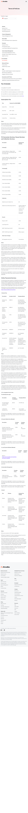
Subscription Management (5, 606)
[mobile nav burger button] (26, 1)
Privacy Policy (4, 64)
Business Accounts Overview (5, 572)
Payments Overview (4, 592)
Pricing (16, 580)
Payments (2, 618)
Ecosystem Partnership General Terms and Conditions (11, 78)
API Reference (17, 586)
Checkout (2, 594)
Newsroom (16, 608)
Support (16, 611)
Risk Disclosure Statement (6, 72)
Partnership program (18, 598)
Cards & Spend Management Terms (8, 52)
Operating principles (18, 592)
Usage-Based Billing (4, 608)
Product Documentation (18, 584)
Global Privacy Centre (5, 66)
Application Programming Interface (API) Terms (10, 80)
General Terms (4, 28)
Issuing (2, 623)
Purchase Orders (3, 588)
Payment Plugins (3, 595)
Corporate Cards (3, 583)
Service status (17, 614)
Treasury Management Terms (7, 36)
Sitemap (14, 628)
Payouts (2, 621)
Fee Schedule (4, 60)
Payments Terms (4, 45)
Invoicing (2, 605)
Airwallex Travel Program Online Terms (8, 54)
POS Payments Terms (5, 46)
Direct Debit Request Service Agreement (9, 40)
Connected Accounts (4, 615)
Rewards (16, 600)
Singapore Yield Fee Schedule (7, 74)
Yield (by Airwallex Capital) (5, 577)
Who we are (16, 590)
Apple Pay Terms (4, 55)
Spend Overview (3, 581)
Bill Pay (2, 586)
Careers (16, 597)
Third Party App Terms (5, 31)
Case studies (17, 606)
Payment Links (3, 597)
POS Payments (3, 599)
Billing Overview (3, 603)
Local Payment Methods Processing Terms (9, 48)
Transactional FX (3, 620)
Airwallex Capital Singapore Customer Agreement (10, 71)
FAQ (15, 609)
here (23, 96)
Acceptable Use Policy (5, 29)
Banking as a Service (18, 572)
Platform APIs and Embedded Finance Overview (7, 613)
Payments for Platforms (18, 575)
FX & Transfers (3, 575)
